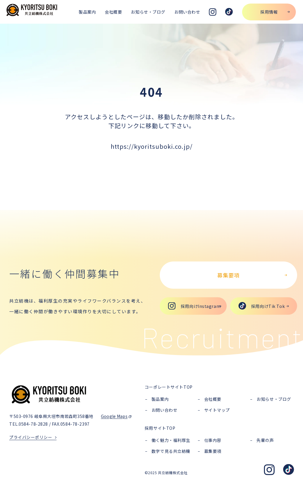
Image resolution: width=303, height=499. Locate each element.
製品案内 (160, 399)
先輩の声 (265, 440)
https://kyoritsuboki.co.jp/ (152, 146)
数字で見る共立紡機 (171, 451)
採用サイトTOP (160, 428)
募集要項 (212, 451)
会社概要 (212, 399)
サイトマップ (217, 410)
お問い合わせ (164, 410)
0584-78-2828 (33, 424)
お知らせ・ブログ (274, 399)
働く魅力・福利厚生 (171, 440)
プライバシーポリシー (30, 437)
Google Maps (114, 416)
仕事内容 (212, 440)
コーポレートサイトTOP (169, 387)
